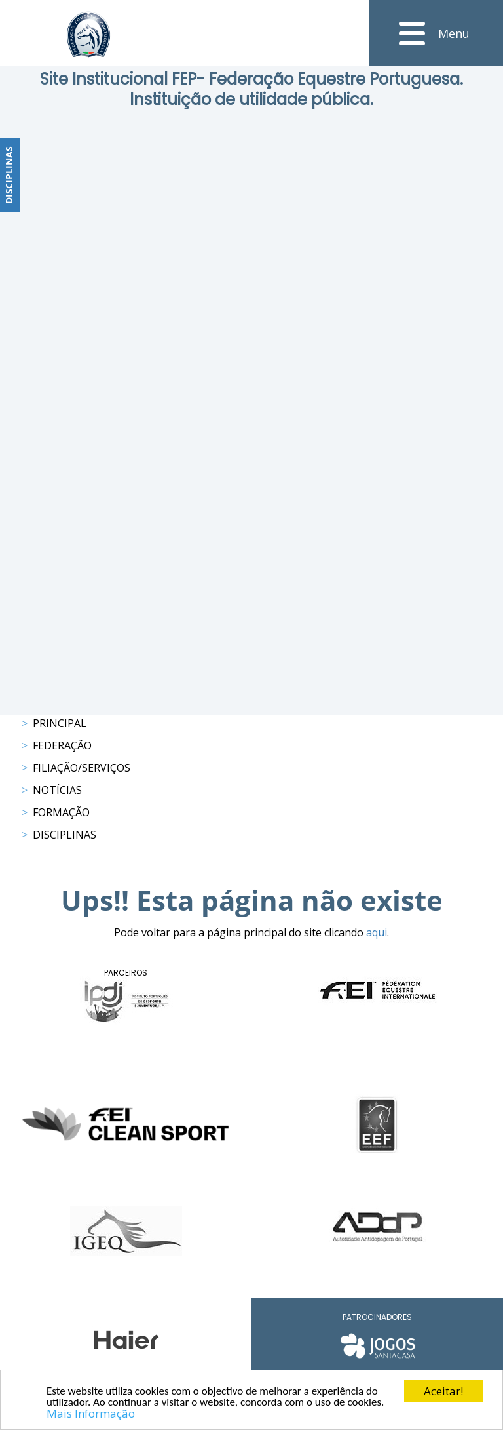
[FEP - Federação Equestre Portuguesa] (88, 34)
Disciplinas (64, 834)
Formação (61, 812)
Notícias (57, 790)
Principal (59, 723)
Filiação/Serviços (81, 768)
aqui (376, 932)
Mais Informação (91, 1413)
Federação (62, 745)
